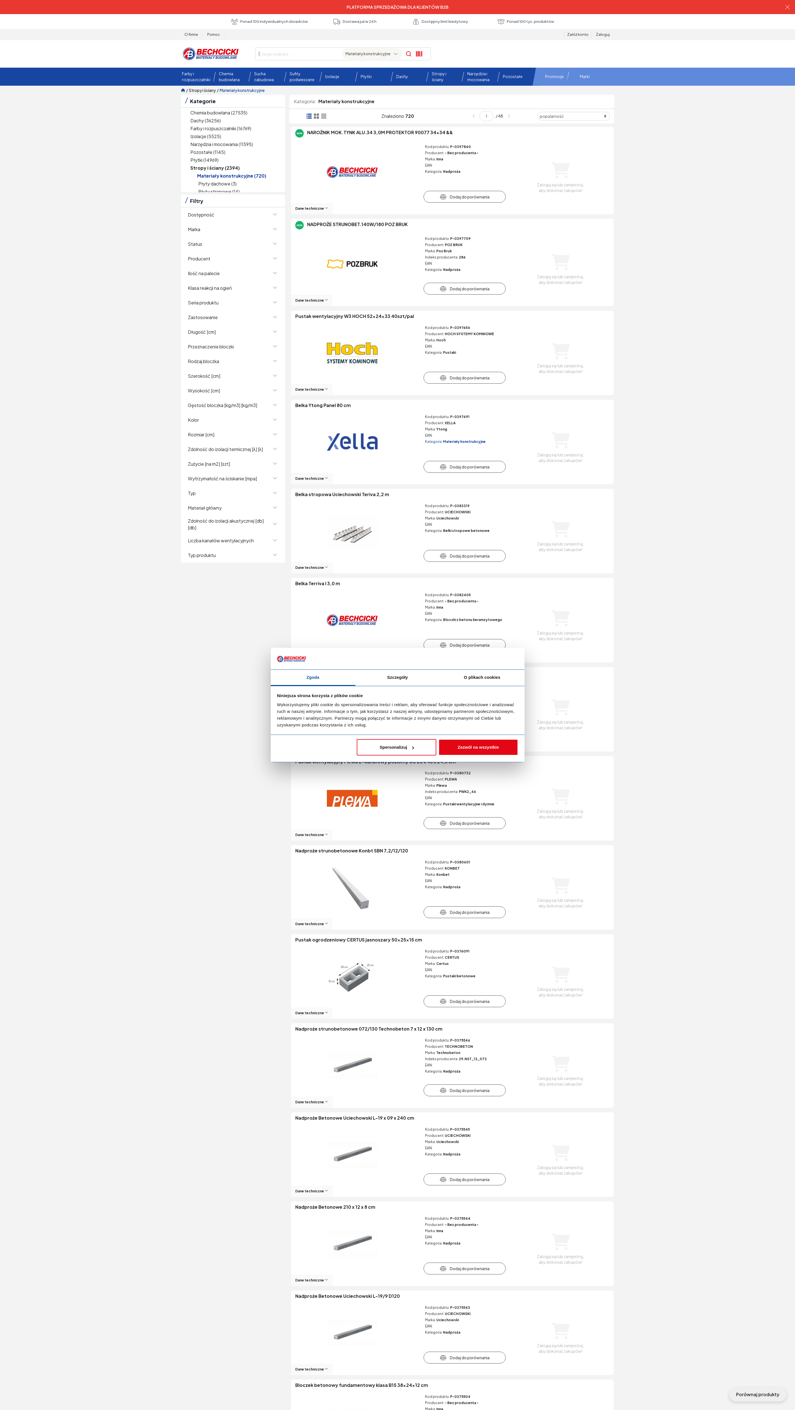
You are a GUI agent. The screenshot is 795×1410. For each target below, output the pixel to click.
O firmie (191, 34)
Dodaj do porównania (464, 196)
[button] (194, 77)
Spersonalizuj (397, 747)
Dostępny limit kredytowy (440, 22)
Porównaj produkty (757, 1394)
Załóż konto (578, 34)
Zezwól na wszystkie (478, 747)
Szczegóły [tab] (397, 677)
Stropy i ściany (202, 90)
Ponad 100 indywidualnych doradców (269, 22)
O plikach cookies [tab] (482, 677)
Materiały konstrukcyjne (242, 90)
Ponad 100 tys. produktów (525, 22)
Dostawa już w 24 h (354, 22)
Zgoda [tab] (313, 677)
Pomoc (213, 34)
